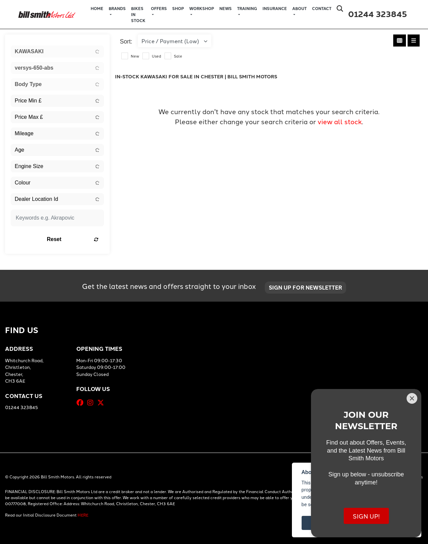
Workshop (201, 8)
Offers (159, 8)
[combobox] (57, 52)
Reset (73, 239)
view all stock (340, 121)
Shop (178, 8)
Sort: (126, 41)
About (299, 8)
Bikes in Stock (138, 14)
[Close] (412, 398)
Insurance (274, 8)
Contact (321, 8)
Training (247, 8)
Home (97, 8)
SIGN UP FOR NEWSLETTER (305, 287)
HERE (83, 515)
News (225, 8)
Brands (117, 8)
